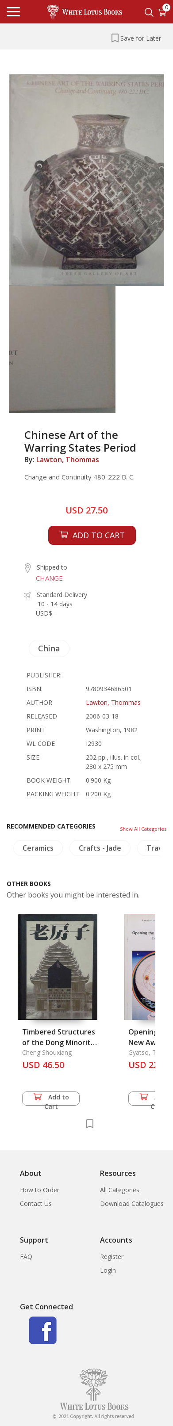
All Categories (119, 1190)
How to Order (39, 1190)
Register (111, 1256)
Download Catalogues (132, 1203)
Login (108, 1270)
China (49, 648)
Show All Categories (143, 828)
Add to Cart (51, 1099)
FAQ (26, 1256)
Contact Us (36, 1203)
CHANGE (49, 578)
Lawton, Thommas (67, 459)
